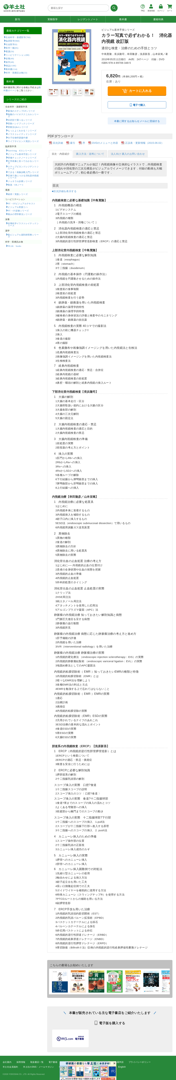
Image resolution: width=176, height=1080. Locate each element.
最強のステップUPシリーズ (21, 111)
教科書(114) (11, 69)
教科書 (123, 19)
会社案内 (7, 1062)
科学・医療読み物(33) (16, 73)
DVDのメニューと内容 (105, 142)
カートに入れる (137, 91)
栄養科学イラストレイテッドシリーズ (23, 224)
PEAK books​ (14, 246)
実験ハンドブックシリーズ (21, 123)
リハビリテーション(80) (17, 55)
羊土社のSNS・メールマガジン (38, 1067)
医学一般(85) (12, 48)
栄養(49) (10, 58)
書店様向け (67, 1062)
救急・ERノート (16, 185)
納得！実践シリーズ (18, 194)
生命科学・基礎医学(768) (18, 37)
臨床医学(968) (12, 41)
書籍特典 (158, 19)
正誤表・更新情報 (101, 1062)
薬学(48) (10, 62)
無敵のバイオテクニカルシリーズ (23, 115)
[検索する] (113, 8)
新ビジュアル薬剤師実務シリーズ (23, 236)
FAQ (92, 1067)
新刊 (17, 19)
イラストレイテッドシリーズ (22, 134)
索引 (72, 142)
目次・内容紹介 (61, 153)
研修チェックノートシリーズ (22, 158)
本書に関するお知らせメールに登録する (137, 121)
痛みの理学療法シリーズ (20, 214)
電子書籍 (53, 1062)
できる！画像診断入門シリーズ (23, 172)
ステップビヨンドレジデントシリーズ (23, 167)
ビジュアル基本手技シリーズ (22, 154)
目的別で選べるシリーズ (20, 120)
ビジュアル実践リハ (18, 207)
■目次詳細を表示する (64, 191)
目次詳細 (58, 142)
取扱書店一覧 (36, 1062)
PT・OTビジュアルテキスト (21, 203)
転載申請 (119, 1062)
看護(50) (10, 51)
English (122, 1067)
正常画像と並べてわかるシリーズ (23, 162)
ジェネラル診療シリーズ (20, 181)
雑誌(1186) (11, 65)
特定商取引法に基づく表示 (72, 1067)
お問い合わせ (106, 1067)
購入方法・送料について (90, 153)
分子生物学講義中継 (18, 138)
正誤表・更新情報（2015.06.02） (144, 142)
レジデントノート (88, 19)
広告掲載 (82, 1062)
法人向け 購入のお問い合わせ (128, 153)
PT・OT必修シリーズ (18, 210)
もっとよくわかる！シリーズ (22, 130)
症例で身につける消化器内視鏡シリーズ (23, 176)
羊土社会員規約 (10, 1067)
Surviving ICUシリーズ (20, 150)
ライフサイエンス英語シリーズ (23, 141)
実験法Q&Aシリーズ (18, 127)
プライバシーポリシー (140, 1062)
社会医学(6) (11, 44)
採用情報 (20, 1062)
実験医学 (53, 19)
